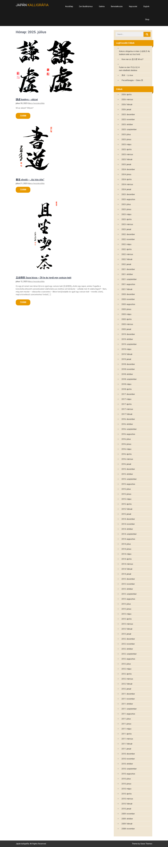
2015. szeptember (129, 479)
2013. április (127, 619)
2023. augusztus (128, 199)
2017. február (127, 414)
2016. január (126, 464)
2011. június (126, 724)
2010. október (127, 764)
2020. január (126, 329)
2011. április (127, 734)
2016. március (127, 459)
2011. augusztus (128, 714)
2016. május (126, 449)
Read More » (23, 116)
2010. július (126, 779)
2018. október (127, 374)
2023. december (128, 194)
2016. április (127, 454)
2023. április (127, 219)
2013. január (126, 634)
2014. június (126, 549)
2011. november (128, 699)
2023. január (126, 229)
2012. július (126, 664)
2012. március (127, 679)
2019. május (126, 349)
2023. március (127, 224)
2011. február (127, 744)
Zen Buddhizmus (86, 6)
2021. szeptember (129, 279)
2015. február (127, 509)
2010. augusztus (128, 774)
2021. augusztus (128, 284)
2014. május (126, 554)
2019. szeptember (129, 344)
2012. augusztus (128, 659)
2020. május (126, 314)
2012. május (126, 669)
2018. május (126, 384)
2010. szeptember (129, 769)
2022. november (128, 239)
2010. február (127, 804)
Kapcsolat (133, 6)
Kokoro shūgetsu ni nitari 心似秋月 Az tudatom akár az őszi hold (134, 52)
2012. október (127, 649)
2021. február (127, 289)
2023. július (126, 204)
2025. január (126, 164)
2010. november (128, 759)
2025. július (126, 134)
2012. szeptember (129, 654)
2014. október (127, 529)
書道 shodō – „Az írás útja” (30, 179)
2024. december (128, 169)
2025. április (127, 149)
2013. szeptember (129, 594)
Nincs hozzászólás (36, 103)
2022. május (126, 244)
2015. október (127, 474)
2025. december (128, 114)
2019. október (127, 339)
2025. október (127, 124)
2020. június (126, 309)
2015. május (126, 499)
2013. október (127, 589)
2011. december (128, 694)
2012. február (127, 684)
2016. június (126, 444)
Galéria (102, 6)
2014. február (127, 569)
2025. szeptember (129, 129)
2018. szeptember (129, 379)
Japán (32, 5)
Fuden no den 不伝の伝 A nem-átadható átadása (129, 68)
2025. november (128, 119)
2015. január (126, 514)
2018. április (127, 389)
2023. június (126, 209)
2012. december (128, 639)
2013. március (127, 624)
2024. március (127, 184)
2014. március (127, 564)
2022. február (127, 259)
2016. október (127, 424)
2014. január (126, 574)
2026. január (126, 109)
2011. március (127, 739)
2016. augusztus (128, 434)
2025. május (126, 144)
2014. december (128, 519)
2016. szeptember (129, 429)
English (146, 6)
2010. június (126, 784)
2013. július (126, 604)
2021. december (128, 269)
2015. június (126, 494)
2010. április (127, 794)
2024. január (126, 189)
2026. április (127, 94)
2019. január (126, 359)
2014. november (128, 524)
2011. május (126, 729)
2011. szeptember (129, 709)
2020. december (128, 294)
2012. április (127, 674)
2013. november (128, 584)
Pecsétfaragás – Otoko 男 (132, 80)
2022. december (128, 234)
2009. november (128, 814)
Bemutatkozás (117, 6)
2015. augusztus (128, 484)
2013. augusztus (128, 599)
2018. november (128, 369)
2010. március (127, 799)
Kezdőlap (69, 6)
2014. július (126, 544)
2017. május (126, 399)
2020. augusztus (128, 304)
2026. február (127, 104)
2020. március (127, 324)
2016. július (126, 439)
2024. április (127, 179)
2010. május (126, 789)
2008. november (128, 829)
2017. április (127, 404)
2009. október (127, 819)
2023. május (126, 214)
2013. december (128, 579)
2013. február (127, 629)
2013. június (126, 609)
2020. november (128, 299)
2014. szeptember (129, 534)
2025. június (126, 139)
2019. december (128, 334)
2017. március (127, 409)
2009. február (127, 824)
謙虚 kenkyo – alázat (27, 99)
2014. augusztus (128, 539)
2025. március (127, 154)
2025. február (127, 159)
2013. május (126, 614)
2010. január (126, 809)
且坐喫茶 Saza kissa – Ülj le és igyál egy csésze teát (43, 277)
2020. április (127, 319)
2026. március (127, 99)
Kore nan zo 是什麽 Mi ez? (132, 59)
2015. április (127, 504)
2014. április (127, 559)
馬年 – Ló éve (127, 75)
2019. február (127, 354)
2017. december (128, 394)
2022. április (127, 249)
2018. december (128, 364)
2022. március (127, 254)
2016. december (128, 419)
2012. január (126, 689)
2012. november (128, 644)
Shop (147, 19)
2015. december (128, 469)
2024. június (126, 174)
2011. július (126, 719)
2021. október (127, 274)
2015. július (126, 489)
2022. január (126, 264)
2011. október (127, 704)
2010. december (128, 754)
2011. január (126, 749)
